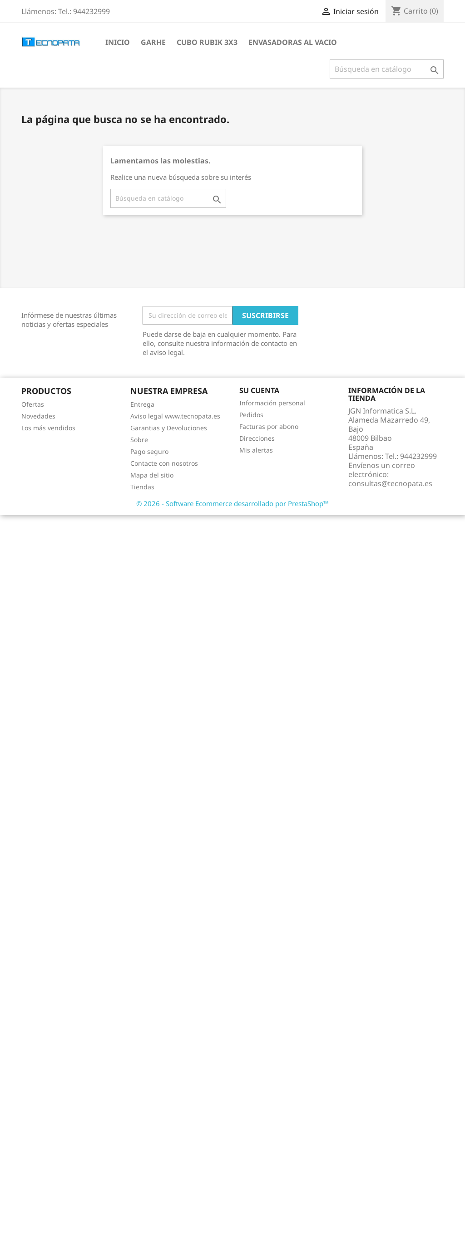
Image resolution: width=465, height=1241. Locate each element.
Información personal (272, 403)
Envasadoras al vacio (292, 42)
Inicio (117, 42)
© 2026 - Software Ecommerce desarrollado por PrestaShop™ (232, 503)
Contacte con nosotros (164, 463)
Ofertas (32, 404)
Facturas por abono (268, 426)
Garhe (153, 42)
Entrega (142, 404)
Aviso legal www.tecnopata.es (175, 416)
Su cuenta (259, 390)
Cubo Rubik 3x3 (207, 42)
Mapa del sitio (151, 475)
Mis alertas (256, 450)
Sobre (139, 439)
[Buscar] (387, 69)
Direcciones (257, 438)
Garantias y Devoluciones (168, 428)
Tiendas (142, 487)
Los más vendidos (48, 428)
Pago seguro (149, 451)
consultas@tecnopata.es (390, 483)
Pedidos (251, 414)
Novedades (38, 416)
